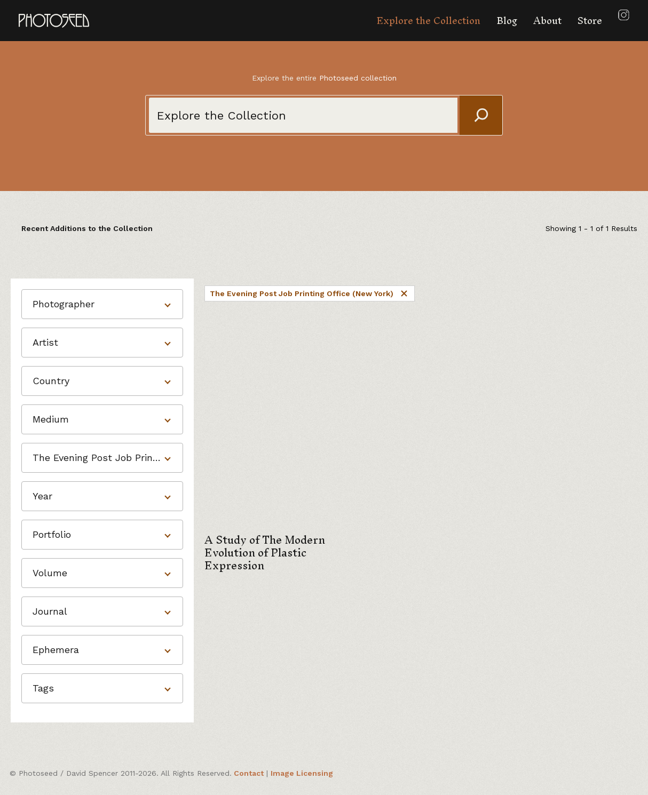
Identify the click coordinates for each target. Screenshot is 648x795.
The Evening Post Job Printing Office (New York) (309, 293)
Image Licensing (302, 773)
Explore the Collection (428, 20)
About (547, 20)
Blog (506, 20)
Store (590, 20)
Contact (249, 773)
